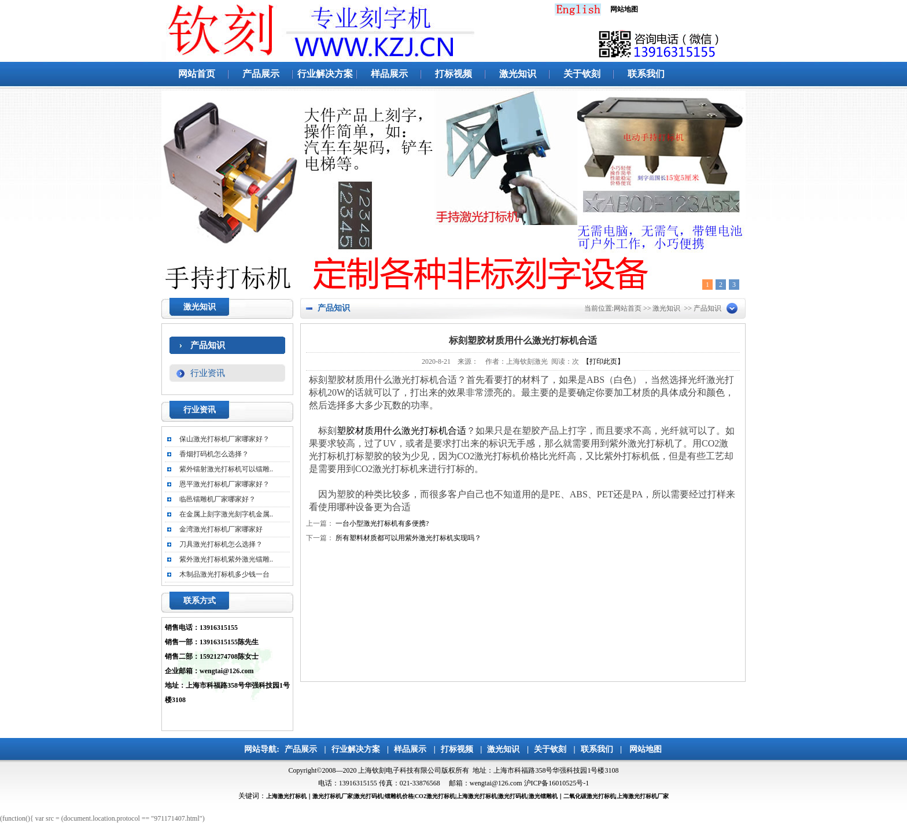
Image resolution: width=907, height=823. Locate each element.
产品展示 (260, 74)
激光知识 (517, 74)
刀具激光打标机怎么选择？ (221, 544)
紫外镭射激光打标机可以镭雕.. (226, 469)
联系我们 (646, 74)
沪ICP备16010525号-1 (556, 783)
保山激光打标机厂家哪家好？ (224, 439)
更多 (270, 411)
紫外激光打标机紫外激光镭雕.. (226, 559)
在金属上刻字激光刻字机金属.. (226, 514)
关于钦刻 (581, 74)
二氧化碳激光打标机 (589, 796)
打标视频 (453, 74)
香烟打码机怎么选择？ (214, 454)
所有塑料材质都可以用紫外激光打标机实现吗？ (408, 538)
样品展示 (389, 74)
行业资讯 (207, 373)
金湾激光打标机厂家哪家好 (221, 529)
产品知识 (207, 345)
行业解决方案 (325, 74)
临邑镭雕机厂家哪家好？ (217, 499)
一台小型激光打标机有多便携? (382, 523)
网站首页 (196, 74)
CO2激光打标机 (435, 796)
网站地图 (645, 749)
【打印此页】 (603, 361)
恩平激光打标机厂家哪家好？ (224, 484)
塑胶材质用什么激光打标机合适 (401, 431)
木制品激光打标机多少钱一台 (224, 574)
